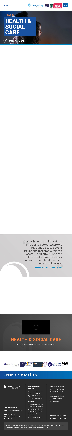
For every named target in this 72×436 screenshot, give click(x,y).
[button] (7, 5)
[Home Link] (38, 5)
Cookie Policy (53, 418)
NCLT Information (54, 401)
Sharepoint (53, 415)
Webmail (64, 415)
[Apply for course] (18, 40)
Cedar (59, 415)
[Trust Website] (12, 364)
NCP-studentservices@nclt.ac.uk (36, 396)
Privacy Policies (62, 418)
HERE (32, 416)
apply (65, 5)
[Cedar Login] (36, 375)
